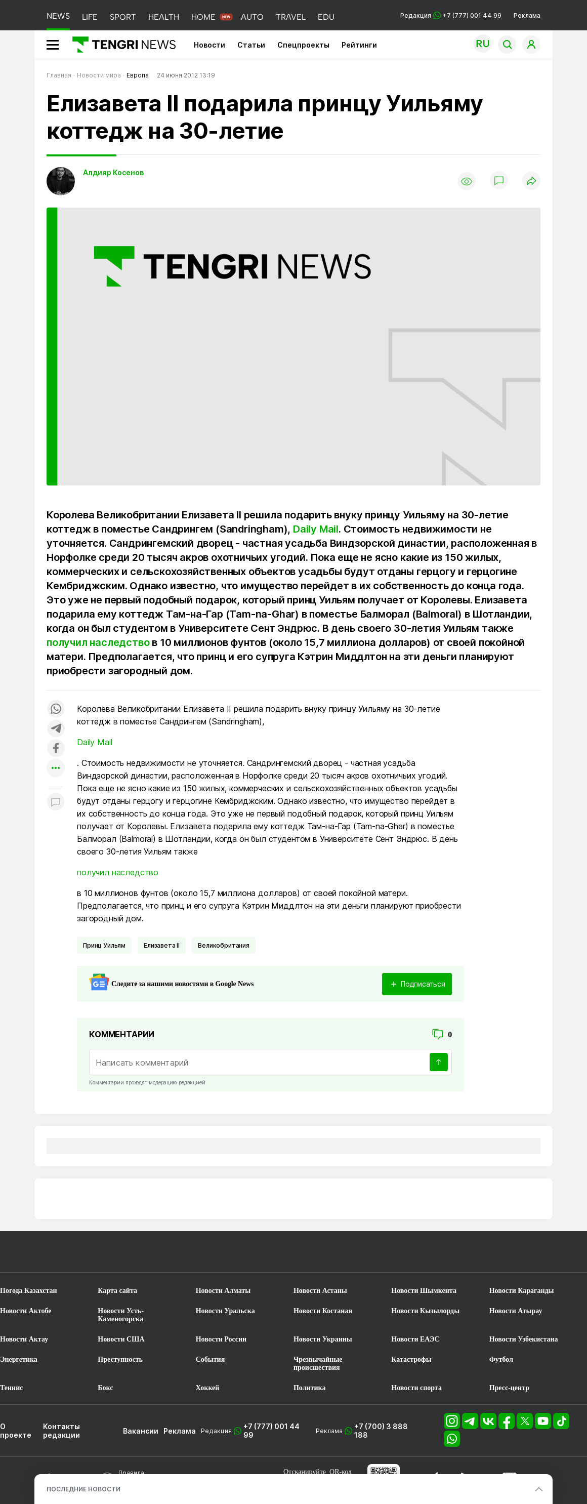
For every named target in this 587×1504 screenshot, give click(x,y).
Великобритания (223, 945)
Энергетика (18, 1359)
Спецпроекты (303, 44)
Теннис (11, 1388)
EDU (326, 17)
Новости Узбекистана (523, 1339)
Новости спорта (416, 1388)
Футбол (501, 1359)
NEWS (58, 16)
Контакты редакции (61, 1430)
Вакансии (140, 1431)
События (210, 1359)
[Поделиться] (531, 181)
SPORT (123, 17)
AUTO (252, 17)
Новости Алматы (223, 1290)
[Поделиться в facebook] (56, 749)
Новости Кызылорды (425, 1311)
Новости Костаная (323, 1311)
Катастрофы (411, 1359)
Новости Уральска (225, 1311)
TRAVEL (291, 17)
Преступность (120, 1359)
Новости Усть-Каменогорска (121, 1315)
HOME (203, 17)
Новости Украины (323, 1339)
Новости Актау (24, 1339)
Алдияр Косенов (113, 172)
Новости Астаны (320, 1290)
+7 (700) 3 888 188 (381, 1430)
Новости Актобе (26, 1311)
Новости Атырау (515, 1311)
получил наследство (98, 642)
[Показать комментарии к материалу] (56, 802)
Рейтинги (359, 44)
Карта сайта (117, 1290)
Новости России (221, 1339)
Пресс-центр (509, 1388)
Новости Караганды (521, 1290)
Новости (209, 44)
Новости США (121, 1339)
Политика (309, 1388)
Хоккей (208, 1388)
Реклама (527, 15)
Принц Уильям (104, 945)
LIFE (90, 17)
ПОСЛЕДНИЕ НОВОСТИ (83, 1489)
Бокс (105, 1388)
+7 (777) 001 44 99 (271, 1430)
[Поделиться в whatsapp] (56, 709)
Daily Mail (316, 529)
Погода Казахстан (28, 1290)
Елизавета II (162, 945)
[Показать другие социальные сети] (56, 769)
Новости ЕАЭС (415, 1339)
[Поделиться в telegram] (56, 729)
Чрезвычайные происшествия (318, 1363)
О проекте (15, 1430)
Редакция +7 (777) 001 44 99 (450, 15)
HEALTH (163, 17)
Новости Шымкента (423, 1290)
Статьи (251, 44)
